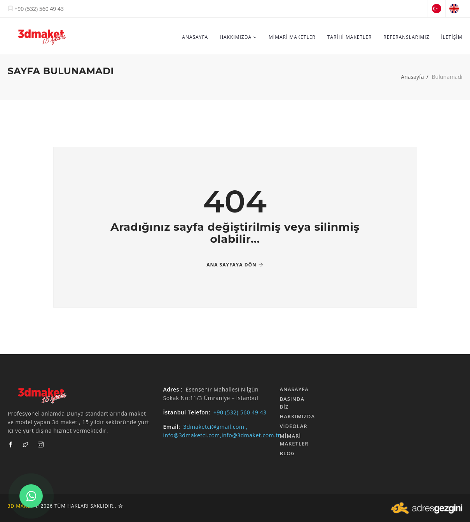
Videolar (294, 426)
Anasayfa (412, 76)
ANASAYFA (195, 37)
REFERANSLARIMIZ (406, 37)
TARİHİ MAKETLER (349, 37)
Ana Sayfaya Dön (235, 264)
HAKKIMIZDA (238, 37)
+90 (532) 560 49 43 (36, 8)
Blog (287, 453)
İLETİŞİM (452, 37)
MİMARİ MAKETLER (292, 37)
